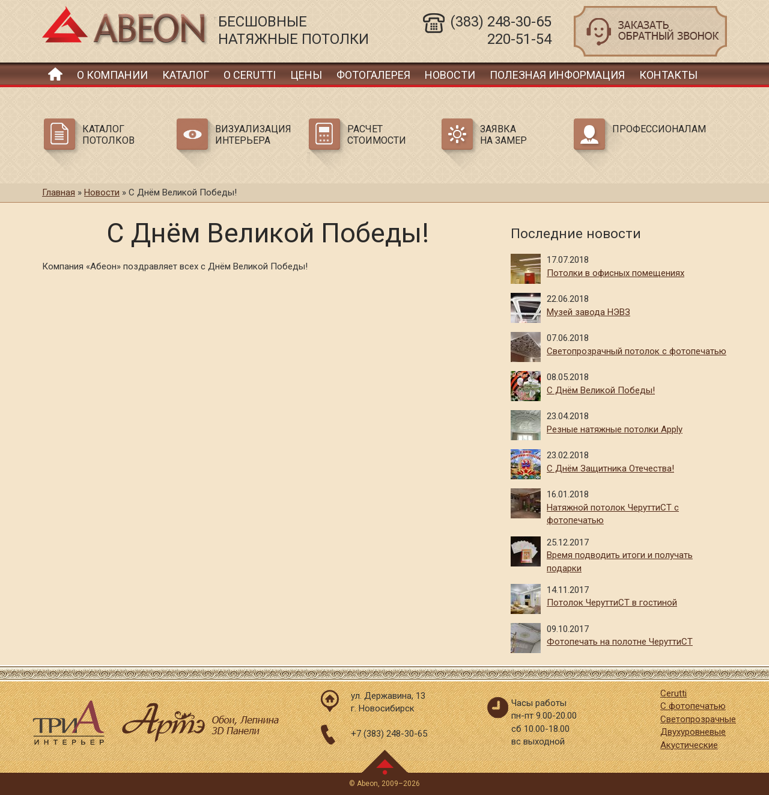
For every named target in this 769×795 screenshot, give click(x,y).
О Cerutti (249, 75)
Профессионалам (657, 129)
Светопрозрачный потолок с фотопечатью (636, 351)
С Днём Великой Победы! (601, 390)
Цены (306, 75)
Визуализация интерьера (253, 134)
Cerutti (673, 693)
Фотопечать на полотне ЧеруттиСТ (620, 641)
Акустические (689, 745)
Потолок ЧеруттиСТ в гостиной (612, 602)
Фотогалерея (373, 75)
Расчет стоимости (376, 134)
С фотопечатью (693, 706)
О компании (112, 75)
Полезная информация (557, 75)
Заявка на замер (503, 134)
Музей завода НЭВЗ (588, 312)
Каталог (185, 75)
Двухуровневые (693, 731)
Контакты (668, 75)
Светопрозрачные (698, 719)
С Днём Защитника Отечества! (610, 468)
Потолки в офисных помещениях (615, 273)
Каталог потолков (108, 134)
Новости (450, 75)
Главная (55, 74)
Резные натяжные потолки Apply (614, 429)
